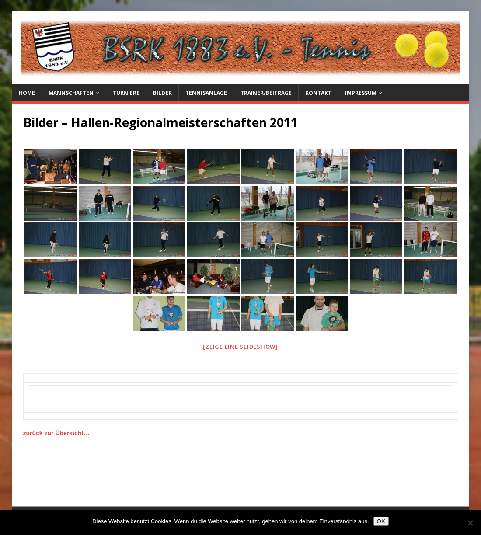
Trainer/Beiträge (266, 93)
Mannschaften (71, 93)
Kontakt (318, 93)
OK (381, 521)
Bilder (162, 93)
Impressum (360, 93)
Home (27, 93)
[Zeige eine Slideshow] (240, 347)
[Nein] (470, 522)
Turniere (126, 93)
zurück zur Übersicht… (56, 433)
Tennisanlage (206, 93)
